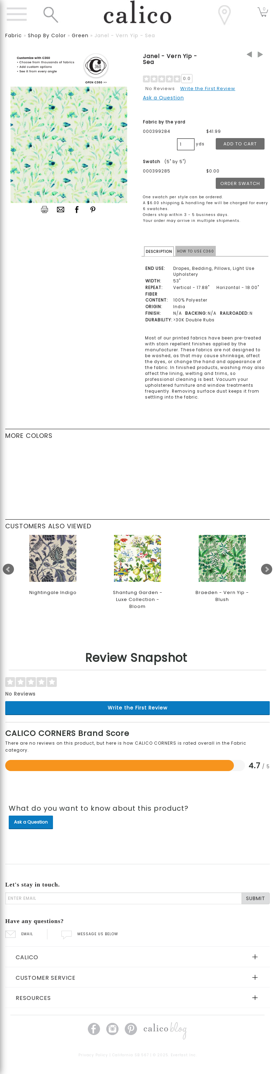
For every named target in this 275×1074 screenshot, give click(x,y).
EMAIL (19, 934)
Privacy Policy (93, 1055)
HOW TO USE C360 (195, 251)
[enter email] (123, 898)
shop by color (47, 35)
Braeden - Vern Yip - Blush (222, 596)
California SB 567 (130, 1055)
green (80, 35)
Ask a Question (163, 97)
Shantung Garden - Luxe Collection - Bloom (137, 599)
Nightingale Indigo (53, 592)
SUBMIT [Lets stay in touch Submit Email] (255, 898)
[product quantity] (185, 144)
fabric (13, 35)
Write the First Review (207, 88)
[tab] (137, 956)
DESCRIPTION (159, 251)
